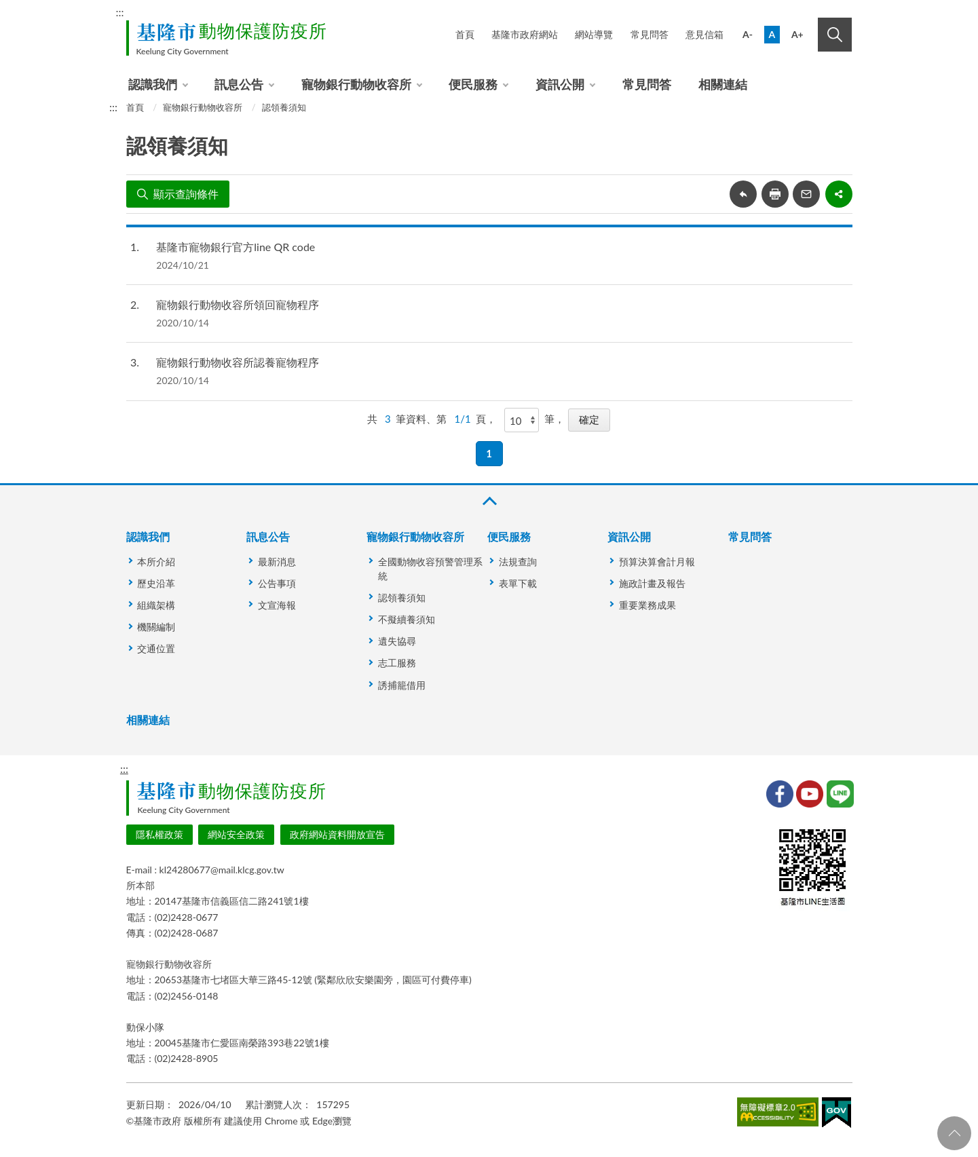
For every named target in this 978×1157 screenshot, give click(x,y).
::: (120, 11)
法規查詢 (518, 561)
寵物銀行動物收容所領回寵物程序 (237, 304)
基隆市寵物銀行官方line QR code (235, 246)
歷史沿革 (156, 583)
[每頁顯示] (522, 420)
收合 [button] (488, 501)
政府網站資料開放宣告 (337, 834)
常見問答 (650, 34)
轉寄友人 (806, 194)
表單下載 (518, 583)
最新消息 (277, 561)
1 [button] (489, 453)
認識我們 (152, 84)
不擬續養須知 (406, 619)
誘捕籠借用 (402, 685)
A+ (797, 34)
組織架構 (156, 605)
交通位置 (156, 648)
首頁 (464, 34)
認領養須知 (284, 107)
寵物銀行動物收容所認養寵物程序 (237, 362)
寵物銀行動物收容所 (356, 84)
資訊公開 (559, 84)
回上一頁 (743, 194)
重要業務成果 (647, 605)
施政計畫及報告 (652, 583)
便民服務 (473, 84)
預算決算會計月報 (657, 561)
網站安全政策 (236, 834)
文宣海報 (277, 605)
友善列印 (775, 194)
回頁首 (954, 1133)
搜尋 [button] (835, 35)
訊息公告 (238, 84)
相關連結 (722, 84)
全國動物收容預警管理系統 (430, 569)
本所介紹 (156, 561)
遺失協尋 (397, 641)
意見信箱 (704, 34)
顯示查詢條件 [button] (186, 193)
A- (747, 34)
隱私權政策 (159, 834)
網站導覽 (594, 34)
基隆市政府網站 (524, 34)
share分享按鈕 (838, 194)
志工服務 (397, 662)
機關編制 (156, 626)
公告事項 (277, 583)
